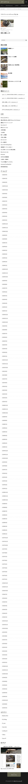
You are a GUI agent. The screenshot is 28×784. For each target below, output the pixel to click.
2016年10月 (5, 590)
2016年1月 (4, 617)
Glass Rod (4, 727)
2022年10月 (5, 322)
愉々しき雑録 (4, 134)
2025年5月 (4, 208)
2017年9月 (4, 549)
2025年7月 (4, 201)
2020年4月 (4, 435)
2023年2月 (4, 307)
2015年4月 (4, 651)
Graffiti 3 (16, 5)
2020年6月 (4, 428)
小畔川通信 (3, 130)
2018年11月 (5, 496)
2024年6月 (4, 246)
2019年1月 (4, 488)
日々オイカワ (4, 139)
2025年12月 (5, 186)
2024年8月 (4, 239)
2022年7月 (4, 333)
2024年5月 (4, 250)
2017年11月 (5, 541)
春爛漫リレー (11, 48)
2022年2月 (4, 352)
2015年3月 (4, 654)
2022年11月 (5, 318)
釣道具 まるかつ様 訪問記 (13, 65)
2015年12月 (5, 620)
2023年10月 (5, 276)
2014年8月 (4, 681)
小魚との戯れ (4, 137)
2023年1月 (4, 310)
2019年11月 (5, 454)
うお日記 (3, 132)
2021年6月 (4, 382)
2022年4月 (4, 344)
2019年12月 (5, 450)
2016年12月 (5, 583)
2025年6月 (4, 205)
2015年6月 (4, 643)
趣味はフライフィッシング (6, 122)
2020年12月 (5, 405)
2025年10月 (5, 189)
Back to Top (14, 774)
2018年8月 (4, 507)
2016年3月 (4, 609)
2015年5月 (4, 647)
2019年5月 (4, 473)
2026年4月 (4, 174)
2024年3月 (4, 258)
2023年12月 (5, 269)
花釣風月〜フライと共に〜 (6, 147)
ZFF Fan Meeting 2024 (7, 109)
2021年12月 (5, 360)
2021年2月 (4, 397)
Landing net (4, 730)
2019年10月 (5, 458)
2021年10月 (5, 367)
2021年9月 (4, 371)
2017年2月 (4, 575)
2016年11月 (5, 586)
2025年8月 (4, 197)
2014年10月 (5, 673)
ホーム (2, 5)
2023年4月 (4, 299)
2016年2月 (4, 613)
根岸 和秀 (13, 105)
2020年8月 (4, 420)
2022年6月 (4, 337)
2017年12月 (5, 537)
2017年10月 (5, 545)
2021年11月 (5, 363)
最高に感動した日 (5, 33)
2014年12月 (5, 666)
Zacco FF (4, 738)
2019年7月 (4, 469)
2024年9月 (4, 235)
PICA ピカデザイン (5, 117)
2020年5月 (4, 431)
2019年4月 (4, 477)
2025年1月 (4, 220)
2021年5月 (4, 386)
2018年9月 (4, 503)
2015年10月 (5, 628)
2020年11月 (5, 409)
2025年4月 (4, 212)
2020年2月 (4, 443)
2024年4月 (4, 254)
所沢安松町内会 (4, 166)
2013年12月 (5, 700)
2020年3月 (4, 439)
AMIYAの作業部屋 (5, 157)
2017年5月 (4, 564)
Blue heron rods (4, 152)
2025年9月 (4, 193)
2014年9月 (4, 677)
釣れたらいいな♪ (4, 127)
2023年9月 (4, 280)
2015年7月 (4, 639)
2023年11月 (5, 273)
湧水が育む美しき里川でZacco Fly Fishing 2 (10, 120)
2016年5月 (4, 602)
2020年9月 (4, 416)
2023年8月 (4, 284)
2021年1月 (4, 401)
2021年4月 (4, 390)
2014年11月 (5, 670)
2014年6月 (4, 685)
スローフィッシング (18, 781)
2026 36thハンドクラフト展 (14, 81)
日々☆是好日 (4, 142)
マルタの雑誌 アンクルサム (7, 161)
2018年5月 (4, 518)
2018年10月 (5, 499)
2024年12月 (5, 223)
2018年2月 (4, 530)
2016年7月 (4, 594)
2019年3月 (4, 481)
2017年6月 (4, 560)
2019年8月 (4, 465)
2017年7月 (4, 556)
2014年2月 (4, 696)
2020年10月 (5, 412)
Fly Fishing (11, 20)
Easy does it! (4, 125)
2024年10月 (5, 231)
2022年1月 (4, 356)
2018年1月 (4, 533)
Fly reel (3, 723)
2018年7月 (4, 511)
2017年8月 (4, 552)
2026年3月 (4, 178)
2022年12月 (5, 314)
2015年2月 (4, 658)
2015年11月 (5, 624)
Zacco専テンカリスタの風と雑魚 (8, 149)
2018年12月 (5, 492)
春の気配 (10, 73)
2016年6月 (4, 598)
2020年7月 (4, 424)
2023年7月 (4, 288)
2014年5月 (4, 689)
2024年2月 (4, 261)
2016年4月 (4, 605)
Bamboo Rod (5, 715)
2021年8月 (4, 375)
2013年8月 (4, 704)
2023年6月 (4, 292)
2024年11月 (5, 227)
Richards (3, 154)
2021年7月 (4, 378)
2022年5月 (4, 341)
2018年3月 (4, 526)
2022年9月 (4, 326)
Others (3, 734)
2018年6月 (4, 515)
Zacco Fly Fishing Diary (6, 144)
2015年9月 (4, 632)
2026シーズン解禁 (12, 56)
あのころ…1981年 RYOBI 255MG (9, 94)
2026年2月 (4, 182)
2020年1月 (4, 447)
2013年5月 (4, 707)
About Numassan (9, 5)
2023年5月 (4, 295)
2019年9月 (4, 462)
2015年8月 (4, 636)
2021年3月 (4, 394)
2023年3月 (4, 303)
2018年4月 (4, 522)
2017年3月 (4, 571)
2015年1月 (4, 662)
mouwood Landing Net (6, 164)
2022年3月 (4, 348)
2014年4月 (4, 692)
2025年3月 (4, 216)
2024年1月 (4, 265)
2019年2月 (4, 484)
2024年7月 (4, 242)
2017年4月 (4, 568)
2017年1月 (4, 579)
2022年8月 (4, 329)
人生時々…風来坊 (4, 159)
